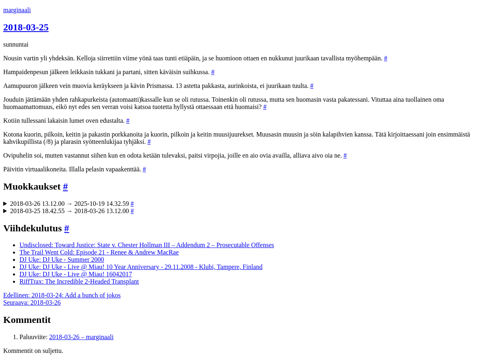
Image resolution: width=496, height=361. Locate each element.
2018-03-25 (26, 27)
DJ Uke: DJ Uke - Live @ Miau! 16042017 (75, 274)
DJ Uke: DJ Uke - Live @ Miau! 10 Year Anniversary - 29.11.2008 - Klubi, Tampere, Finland (141, 266)
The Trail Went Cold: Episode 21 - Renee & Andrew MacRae (99, 252)
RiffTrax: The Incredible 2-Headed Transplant (79, 281)
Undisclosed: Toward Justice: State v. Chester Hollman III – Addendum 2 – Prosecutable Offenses (146, 244)
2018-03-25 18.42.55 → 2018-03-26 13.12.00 (72, 210)
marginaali (17, 9)
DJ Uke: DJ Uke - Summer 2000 (61, 259)
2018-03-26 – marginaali (81, 336)
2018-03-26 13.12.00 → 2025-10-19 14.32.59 (72, 203)
